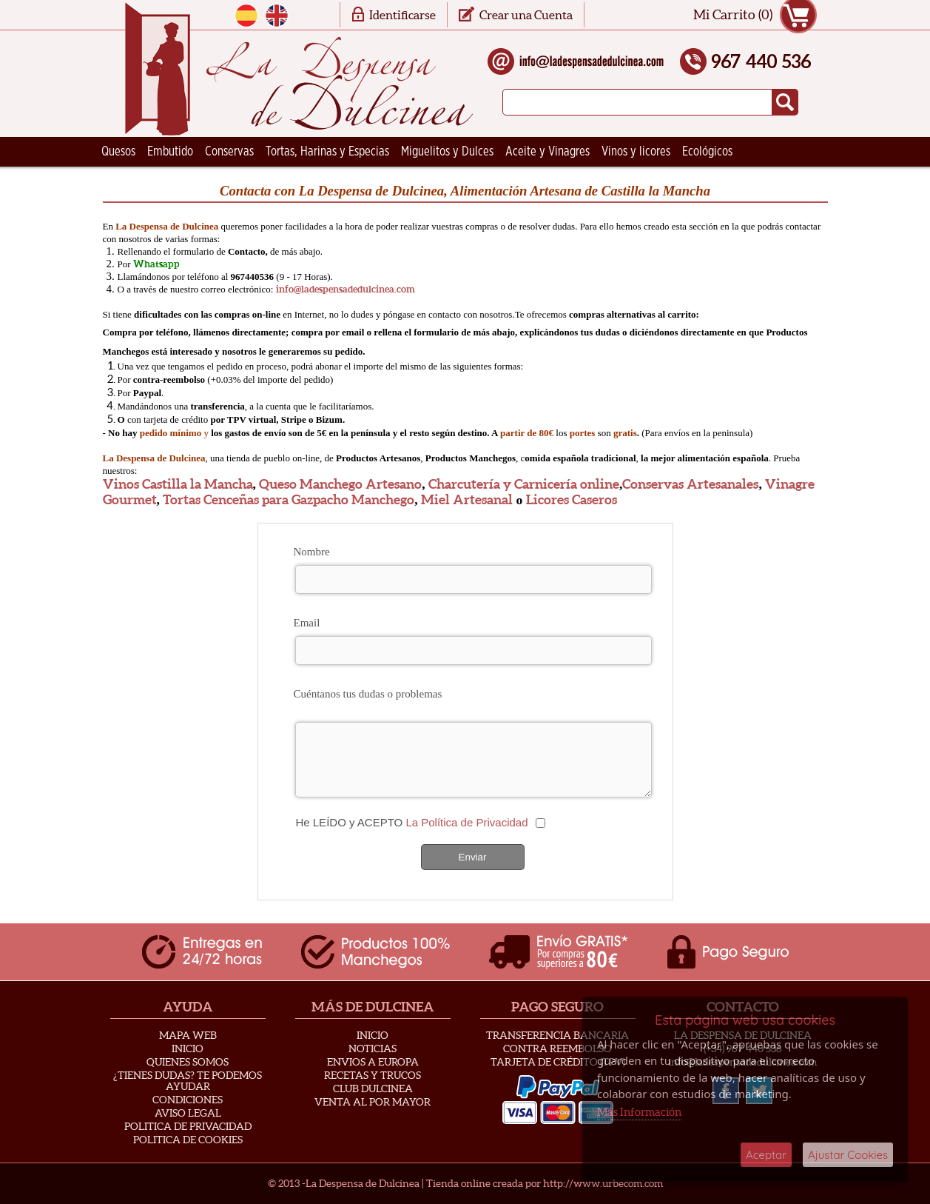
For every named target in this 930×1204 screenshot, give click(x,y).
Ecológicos (707, 151)
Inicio (187, 1048)
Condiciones (187, 1100)
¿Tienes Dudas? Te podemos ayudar (187, 1080)
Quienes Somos (187, 1062)
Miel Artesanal (467, 499)
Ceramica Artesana (147, 181)
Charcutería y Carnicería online (523, 484)
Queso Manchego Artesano (340, 484)
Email (307, 623)
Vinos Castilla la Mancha (178, 484)
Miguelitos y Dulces (447, 151)
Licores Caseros (571, 499)
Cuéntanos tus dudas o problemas (368, 694)
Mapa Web (188, 1035)
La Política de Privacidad (466, 822)
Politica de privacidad (188, 1126)
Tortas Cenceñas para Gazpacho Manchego (288, 499)
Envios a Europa (373, 1062)
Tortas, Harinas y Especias (327, 151)
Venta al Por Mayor (372, 1102)
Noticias (372, 1048)
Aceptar (766, 1155)
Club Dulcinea (373, 1088)
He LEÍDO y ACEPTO (411, 822)
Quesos (118, 151)
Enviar (473, 857)
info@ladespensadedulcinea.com (345, 289)
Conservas (229, 151)
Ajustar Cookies (848, 1155)
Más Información (639, 1112)
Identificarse (402, 14)
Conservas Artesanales (690, 484)
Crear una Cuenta (526, 14)
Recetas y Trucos (372, 1075)
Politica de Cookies (188, 1140)
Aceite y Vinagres (547, 151)
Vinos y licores (636, 151)
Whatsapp (156, 264)
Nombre (312, 552)
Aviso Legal (188, 1113)
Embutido (170, 151)
